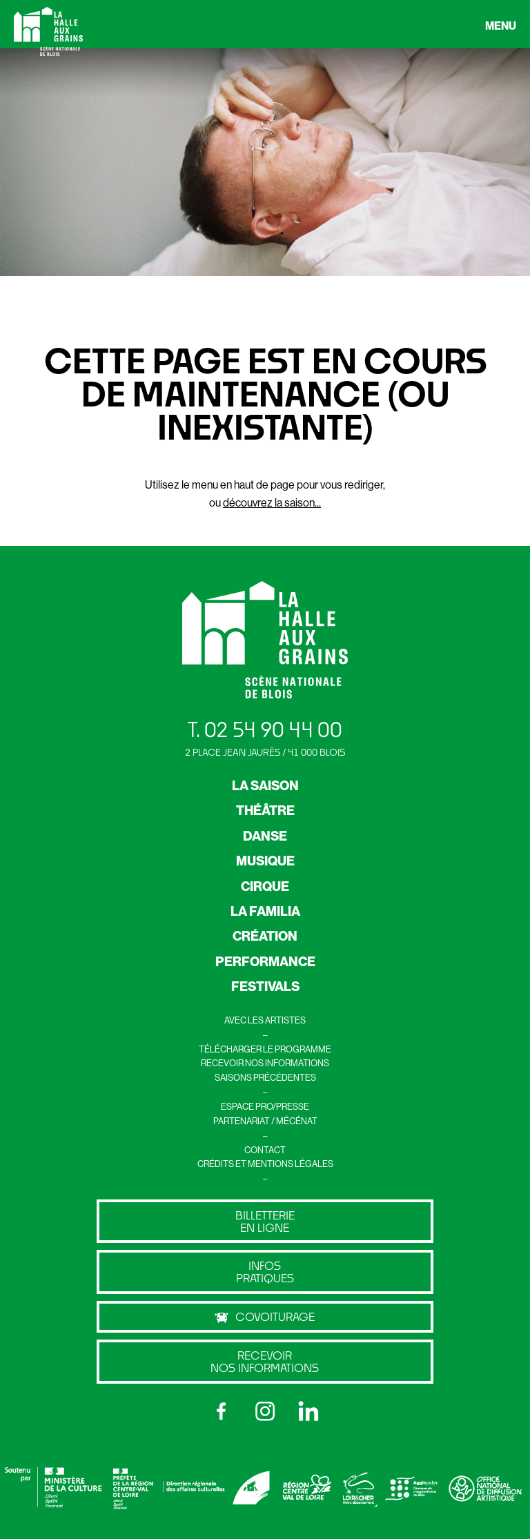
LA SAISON (265, 785)
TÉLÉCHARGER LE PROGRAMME (265, 1049)
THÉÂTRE (265, 810)
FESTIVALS (265, 986)
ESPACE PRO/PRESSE (265, 1106)
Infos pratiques (265, 1271)
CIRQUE (265, 886)
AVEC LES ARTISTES (265, 1020)
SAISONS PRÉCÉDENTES (265, 1077)
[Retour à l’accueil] (48, 34)
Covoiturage (265, 1317)
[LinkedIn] (308, 1411)
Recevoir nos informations (264, 1361)
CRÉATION (265, 936)
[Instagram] (265, 1411)
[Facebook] (221, 1411)
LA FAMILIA (265, 911)
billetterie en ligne (265, 1221)
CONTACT (265, 1149)
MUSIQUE (265, 860)
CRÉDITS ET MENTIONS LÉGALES (265, 1163)
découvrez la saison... (272, 502)
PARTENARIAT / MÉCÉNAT (265, 1120)
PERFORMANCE (265, 961)
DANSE (265, 835)
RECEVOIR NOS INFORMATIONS (265, 1062)
